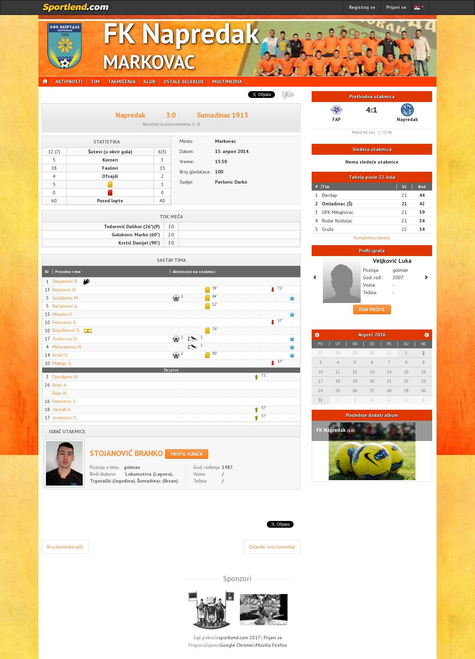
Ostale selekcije (185, 81)
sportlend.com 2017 (239, 638)
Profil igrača (186, 454)
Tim (97, 81)
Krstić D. (60, 355)
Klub (151, 81)
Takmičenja (124, 81)
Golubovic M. (65, 298)
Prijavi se (396, 7)
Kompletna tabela (372, 238)
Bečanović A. (65, 306)
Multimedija (229, 81)
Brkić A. (59, 385)
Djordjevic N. (65, 377)
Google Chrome (236, 645)
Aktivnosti (71, 81)
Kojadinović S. (73, 330)
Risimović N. (64, 290)
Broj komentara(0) (65, 547)
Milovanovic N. (67, 347)
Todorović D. (65, 339)
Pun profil (372, 309)
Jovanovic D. (64, 418)
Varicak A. (61, 409)
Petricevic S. (64, 322)
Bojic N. (59, 393)
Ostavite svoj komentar (272, 547)
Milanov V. (62, 314)
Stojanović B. (72, 281)
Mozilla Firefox (271, 645)
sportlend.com (76, 7)
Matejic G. (62, 363)
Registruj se (362, 7)
